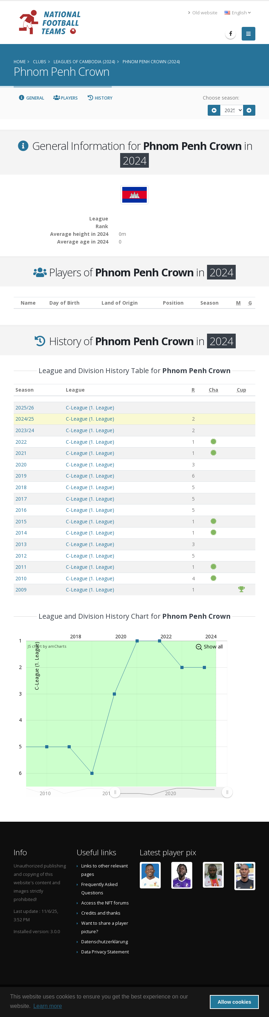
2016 (21, 510)
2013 (21, 544)
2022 (21, 441)
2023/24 (24, 430)
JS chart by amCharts (47, 646)
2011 (21, 567)
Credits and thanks (100, 913)
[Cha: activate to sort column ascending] (214, 390)
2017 (21, 498)
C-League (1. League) (90, 407)
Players (65, 98)
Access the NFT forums (105, 903)
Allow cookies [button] (234, 1002)
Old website (203, 13)
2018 (21, 487)
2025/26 (24, 407)
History (99, 98)
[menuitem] (171, 792)
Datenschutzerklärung (104, 942)
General (31, 98)
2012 (21, 555)
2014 (21, 532)
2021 (21, 453)
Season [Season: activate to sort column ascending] (24, 389)
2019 (21, 475)
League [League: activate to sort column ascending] (75, 389)
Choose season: (221, 97)
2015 (21, 521)
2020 (21, 464)
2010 (21, 578)
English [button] (238, 13)
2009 (21, 589)
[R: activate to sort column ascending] (193, 390)
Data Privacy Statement (105, 952)
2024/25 (24, 418)
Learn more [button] (47, 1006)
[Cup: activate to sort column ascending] (241, 390)
